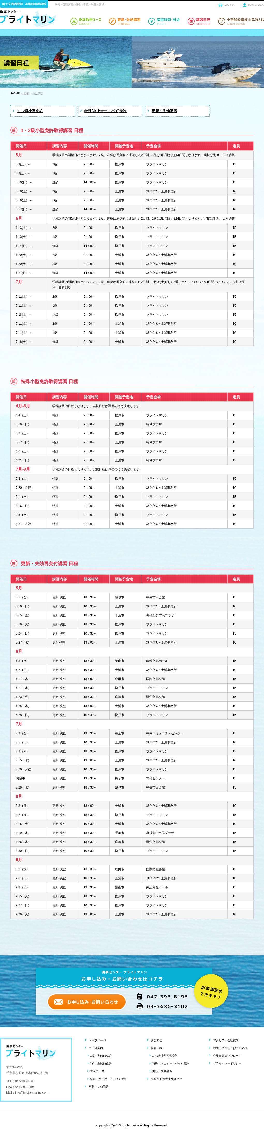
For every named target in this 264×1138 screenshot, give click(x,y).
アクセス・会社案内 (226, 1040)
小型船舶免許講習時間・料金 (164, 21)
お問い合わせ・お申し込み (230, 1048)
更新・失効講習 (164, 111)
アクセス (226, 5)
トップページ (97, 1040)
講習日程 (156, 1048)
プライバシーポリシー (227, 1063)
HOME (15, 93)
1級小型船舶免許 (101, 1055)
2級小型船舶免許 (101, 1063)
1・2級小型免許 (30, 111)
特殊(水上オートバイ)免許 (105, 111)
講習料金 (156, 1040)
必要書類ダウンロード (227, 1055)
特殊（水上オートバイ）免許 (108, 1078)
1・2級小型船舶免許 (165, 1055)
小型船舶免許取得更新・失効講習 (124, 21)
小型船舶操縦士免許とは (241, 21)
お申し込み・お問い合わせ (87, 1002)
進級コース (97, 1071)
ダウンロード (253, 5)
